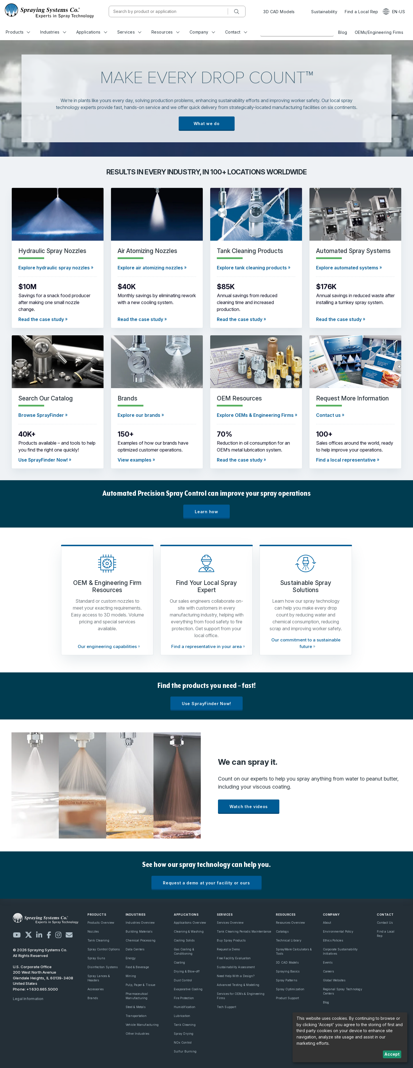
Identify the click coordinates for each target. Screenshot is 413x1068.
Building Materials (139, 931)
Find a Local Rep (361, 11)
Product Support (287, 998)
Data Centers (135, 949)
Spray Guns (96, 958)
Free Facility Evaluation (234, 958)
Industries (53, 32)
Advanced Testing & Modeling (238, 985)
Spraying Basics (287, 971)
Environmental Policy (338, 931)
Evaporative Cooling (188, 989)
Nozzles (93, 931)
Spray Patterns (286, 980)
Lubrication (182, 1016)
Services (129, 32)
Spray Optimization (290, 989)
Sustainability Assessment (236, 967)
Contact (236, 32)
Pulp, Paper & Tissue (140, 985)
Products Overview (100, 922)
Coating (179, 962)
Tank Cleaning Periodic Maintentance (244, 931)
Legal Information (28, 999)
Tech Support (226, 1007)
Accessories (95, 989)
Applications (91, 32)
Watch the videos (248, 806)
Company (202, 32)
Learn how (206, 511)
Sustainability (319, 12)
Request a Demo (228, 949)
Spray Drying (184, 1033)
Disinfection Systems (102, 967)
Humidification (184, 1007)
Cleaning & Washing (189, 931)
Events (327, 962)
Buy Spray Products (231, 940)
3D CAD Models (279, 11)
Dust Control (183, 980)
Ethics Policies (333, 940)
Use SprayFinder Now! (206, 703)
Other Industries (137, 1033)
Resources (165, 32)
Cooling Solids (184, 940)
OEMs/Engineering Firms (379, 32)
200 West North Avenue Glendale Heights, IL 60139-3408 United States (43, 978)
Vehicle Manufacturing (142, 1024)
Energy (131, 958)
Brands (92, 998)
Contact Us (385, 922)
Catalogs (282, 931)
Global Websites (334, 980)
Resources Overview (290, 922)
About (327, 922)
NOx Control (183, 1042)
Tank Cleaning (98, 940)
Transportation (136, 1016)
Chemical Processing (140, 940)
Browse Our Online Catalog (297, 32)
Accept (392, 1054)
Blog (342, 32)
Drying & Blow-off (187, 971)
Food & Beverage (137, 967)
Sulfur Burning (185, 1051)
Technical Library (288, 940)
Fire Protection (184, 998)
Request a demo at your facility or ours (206, 882)
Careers (328, 971)
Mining (131, 976)
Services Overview (230, 922)
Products (18, 32)
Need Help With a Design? (235, 976)
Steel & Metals (135, 1007)
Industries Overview (140, 922)
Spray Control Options (103, 949)
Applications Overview (190, 922)
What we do (207, 123)
